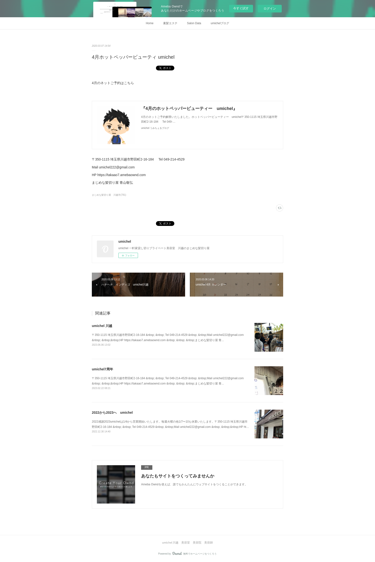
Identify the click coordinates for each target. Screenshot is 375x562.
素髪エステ (170, 23)
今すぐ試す (241, 8)
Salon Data (194, 23)
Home (150, 23)
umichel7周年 (102, 369)
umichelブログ (220, 23)
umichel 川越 (102, 326)
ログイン (270, 8)
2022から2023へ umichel (112, 412)
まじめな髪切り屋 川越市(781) (109, 195)
